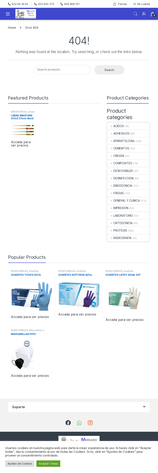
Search (135, 14)
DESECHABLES (120, 171)
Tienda (120, 4)
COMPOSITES (119, 163)
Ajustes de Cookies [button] (20, 463)
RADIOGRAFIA (119, 238)
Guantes (34, 271)
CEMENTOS (118, 148)
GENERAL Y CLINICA (123, 200)
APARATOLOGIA (120, 141)
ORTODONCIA (119, 223)
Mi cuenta (141, 4)
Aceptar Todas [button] (48, 463)
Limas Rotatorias (23, 113)
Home (12, 27)
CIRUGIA (115, 155)
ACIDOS (115, 126)
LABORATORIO (120, 215)
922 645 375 (44, 4)
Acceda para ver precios (20, 143)
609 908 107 (70, 4)
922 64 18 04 (18, 4)
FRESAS (115, 193)
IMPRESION (117, 208)
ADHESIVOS (118, 133)
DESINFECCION (120, 178)
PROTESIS (117, 230)
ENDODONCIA (19, 111)
